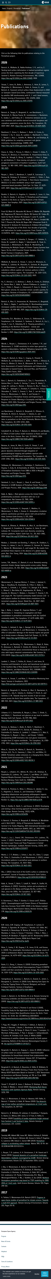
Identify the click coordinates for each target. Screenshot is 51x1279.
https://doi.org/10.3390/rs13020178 (18, 911)
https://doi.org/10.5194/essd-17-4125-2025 (27, 188)
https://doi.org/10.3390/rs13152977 (14, 848)
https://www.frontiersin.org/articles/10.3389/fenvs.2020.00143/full (26, 1018)
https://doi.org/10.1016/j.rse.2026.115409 (16, 78)
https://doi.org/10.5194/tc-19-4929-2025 (30, 126)
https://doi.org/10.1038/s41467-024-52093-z (17, 502)
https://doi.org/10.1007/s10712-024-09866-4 (18, 255)
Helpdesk (4, 1251)
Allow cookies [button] (44, 1274)
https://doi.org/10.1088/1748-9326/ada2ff (29, 332)
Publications (26, 8)
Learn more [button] (6, 1276)
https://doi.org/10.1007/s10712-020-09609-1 (23, 1001)
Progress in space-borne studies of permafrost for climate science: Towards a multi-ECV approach (24, 1200)
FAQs (2, 1256)
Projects (9, 8)
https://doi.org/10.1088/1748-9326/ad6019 (17, 439)
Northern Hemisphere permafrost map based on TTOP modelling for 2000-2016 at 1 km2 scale (25, 1180)
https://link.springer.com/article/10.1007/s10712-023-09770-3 (24, 684)
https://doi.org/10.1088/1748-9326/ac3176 (26, 800)
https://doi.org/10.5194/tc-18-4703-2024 (16, 425)
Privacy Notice (5, 1266)
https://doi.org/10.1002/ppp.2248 (34, 488)
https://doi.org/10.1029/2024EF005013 (15, 374)
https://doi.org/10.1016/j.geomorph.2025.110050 (19, 146)
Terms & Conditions (7, 1261)
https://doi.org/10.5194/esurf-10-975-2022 (17, 721)
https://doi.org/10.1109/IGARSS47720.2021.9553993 (20, 831)
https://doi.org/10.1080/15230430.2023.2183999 (19, 672)
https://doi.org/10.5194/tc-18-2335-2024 (30, 459)
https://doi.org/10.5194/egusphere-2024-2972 (18, 352)
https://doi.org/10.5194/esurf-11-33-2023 (21, 638)
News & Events (5, 1241)
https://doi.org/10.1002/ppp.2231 (13, 476)
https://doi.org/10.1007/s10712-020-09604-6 (18, 990)
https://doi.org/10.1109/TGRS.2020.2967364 (22, 1078)
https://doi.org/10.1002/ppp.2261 (13, 405)
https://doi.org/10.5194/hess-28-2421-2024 (22, 536)
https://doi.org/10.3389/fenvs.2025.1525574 (32, 233)
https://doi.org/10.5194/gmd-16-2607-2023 (22, 604)
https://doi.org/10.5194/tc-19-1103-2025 (16, 275)
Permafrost (17, 8)
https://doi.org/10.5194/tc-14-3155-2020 (28, 972)
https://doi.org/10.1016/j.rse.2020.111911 (21, 1061)
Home (4, 8)
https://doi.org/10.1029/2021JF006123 (32, 877)
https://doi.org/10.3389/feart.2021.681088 (17, 783)
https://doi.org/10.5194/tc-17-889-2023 (28, 701)
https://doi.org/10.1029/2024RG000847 (15, 295)
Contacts (3, 1246)
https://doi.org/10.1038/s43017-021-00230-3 (18, 760)
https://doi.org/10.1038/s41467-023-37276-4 (27, 655)
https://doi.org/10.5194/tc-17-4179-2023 (16, 621)
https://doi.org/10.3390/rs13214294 (14, 814)
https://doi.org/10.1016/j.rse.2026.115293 (16, 101)
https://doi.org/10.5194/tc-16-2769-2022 (26, 743)
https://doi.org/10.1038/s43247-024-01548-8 (18, 519)
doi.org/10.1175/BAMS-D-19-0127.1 (17, 1044)
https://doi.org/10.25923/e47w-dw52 (15, 941)
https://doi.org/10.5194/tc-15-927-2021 (16, 894)
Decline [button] (37, 1274)
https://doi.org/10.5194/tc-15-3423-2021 (16, 865)
